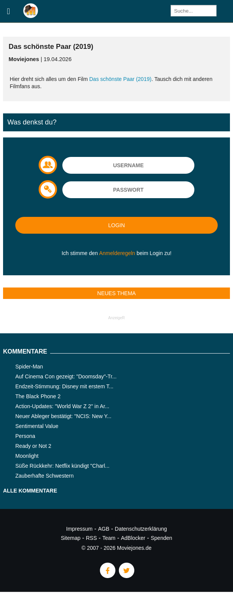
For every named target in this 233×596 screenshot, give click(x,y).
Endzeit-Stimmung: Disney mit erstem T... (64, 386)
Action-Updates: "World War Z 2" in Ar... (62, 406)
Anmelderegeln (117, 253)
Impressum (79, 529)
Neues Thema (116, 293)
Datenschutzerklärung (141, 529)
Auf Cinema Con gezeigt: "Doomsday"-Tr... (66, 376)
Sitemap (70, 538)
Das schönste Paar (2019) (120, 79)
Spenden (161, 538)
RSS (91, 538)
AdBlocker (133, 538)
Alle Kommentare (30, 491)
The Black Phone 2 (37, 396)
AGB (103, 529)
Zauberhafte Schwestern (44, 476)
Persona (25, 436)
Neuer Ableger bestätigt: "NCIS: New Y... (63, 416)
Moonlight (27, 456)
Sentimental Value (37, 426)
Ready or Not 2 (33, 446)
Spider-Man (29, 366)
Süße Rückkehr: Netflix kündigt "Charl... (62, 466)
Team (109, 538)
